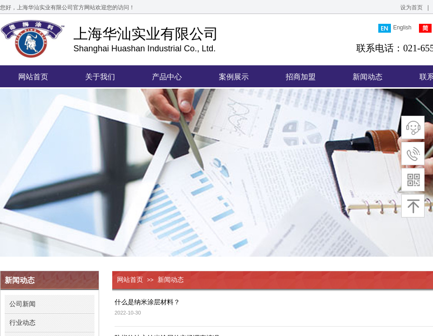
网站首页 (130, 279)
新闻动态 (171, 279)
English (394, 28)
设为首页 (411, 7)
